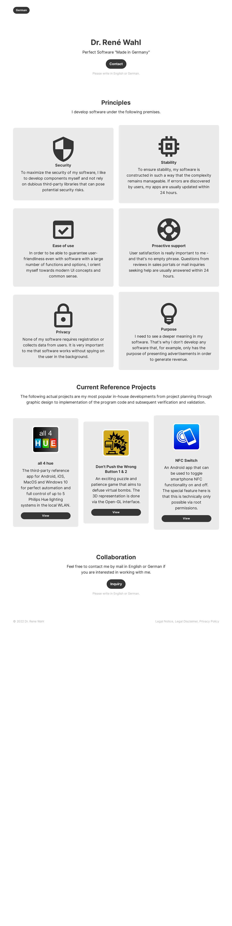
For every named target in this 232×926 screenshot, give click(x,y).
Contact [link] (116, 64)
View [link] (45, 516)
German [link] (22, 10)
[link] (187, 622)
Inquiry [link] (116, 585)
